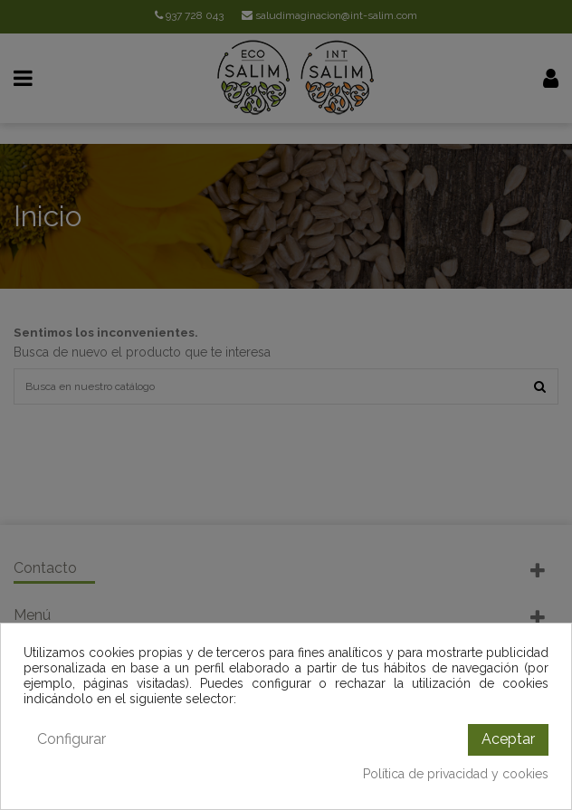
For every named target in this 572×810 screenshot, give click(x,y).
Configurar (71, 739)
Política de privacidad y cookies (455, 774)
